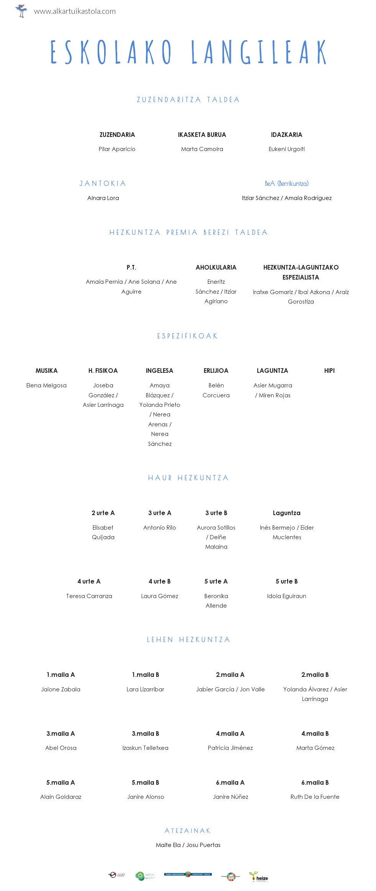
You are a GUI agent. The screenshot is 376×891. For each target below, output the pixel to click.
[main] (188, 52)
